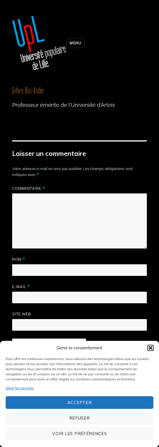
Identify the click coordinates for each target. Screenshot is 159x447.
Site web (21, 314)
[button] (150, 348)
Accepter (79, 402)
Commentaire (28, 188)
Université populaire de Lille (39, 43)
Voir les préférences (79, 433)
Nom (18, 259)
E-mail (21, 286)
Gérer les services (20, 388)
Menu (75, 43)
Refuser (79, 418)
